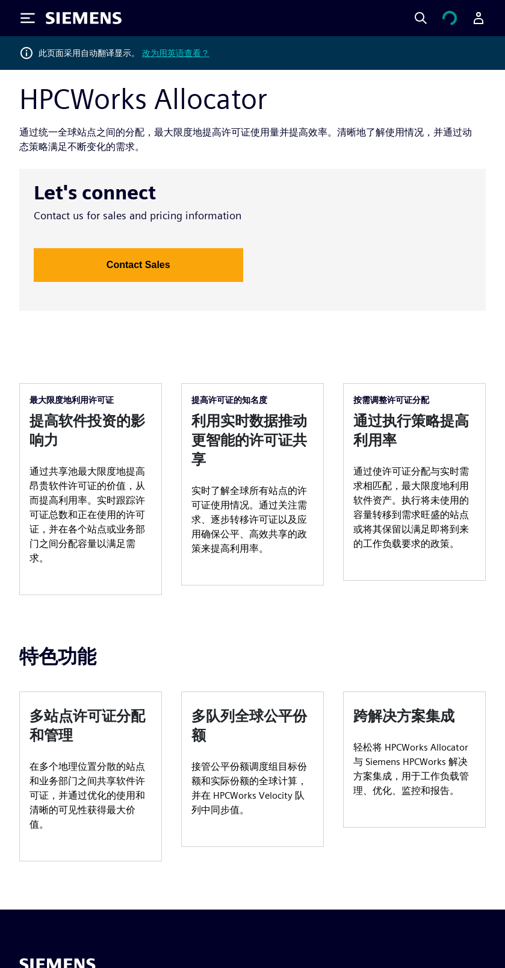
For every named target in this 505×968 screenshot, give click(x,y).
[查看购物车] (450, 18)
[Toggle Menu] (27, 18)
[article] (90, 489)
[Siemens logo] (84, 18)
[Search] (421, 18)
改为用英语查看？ (175, 53)
